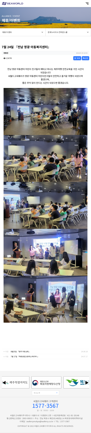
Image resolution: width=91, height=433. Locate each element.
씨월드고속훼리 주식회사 (43, 426)
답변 (85, 58)
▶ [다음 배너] (87, 382)
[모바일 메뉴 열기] (87, 3)
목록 (77, 58)
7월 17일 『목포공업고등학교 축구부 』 (25, 356)
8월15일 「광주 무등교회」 (20, 351)
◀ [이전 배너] (4, 382)
